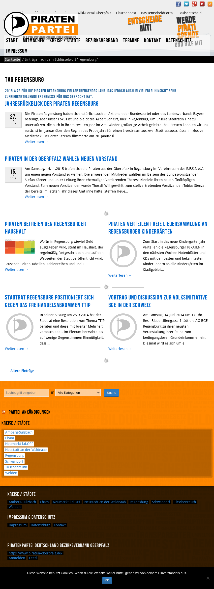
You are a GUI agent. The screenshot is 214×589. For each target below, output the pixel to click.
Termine (131, 41)
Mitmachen (34, 41)
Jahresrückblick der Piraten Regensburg (52, 103)
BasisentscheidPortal (157, 13)
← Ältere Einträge (20, 371)
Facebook (178, 4)
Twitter (186, 4)
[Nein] (207, 578)
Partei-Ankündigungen (30, 412)
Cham (9, 438)
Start (12, 41)
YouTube (202, 4)
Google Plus (194, 4)
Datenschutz (179, 41)
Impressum (17, 51)
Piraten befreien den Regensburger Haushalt (45, 228)
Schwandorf (14, 461)
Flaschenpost (126, 13)
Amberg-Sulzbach (18, 432)
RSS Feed (210, 4)
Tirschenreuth (16, 467)
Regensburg (14, 455)
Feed (33, 558)
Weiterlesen (36, 142)
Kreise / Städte (65, 41)
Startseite (12, 59)
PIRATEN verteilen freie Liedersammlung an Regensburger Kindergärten (158, 228)
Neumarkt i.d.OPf (19, 444)
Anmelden (17, 558)
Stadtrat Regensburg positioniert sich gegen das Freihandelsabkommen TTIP (49, 301)
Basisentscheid (190, 13)
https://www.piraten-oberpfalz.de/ (35, 553)
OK (107, 580)
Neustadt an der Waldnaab (26, 450)
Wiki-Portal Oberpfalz (94, 13)
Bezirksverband (102, 41)
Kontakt (152, 41)
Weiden (11, 473)
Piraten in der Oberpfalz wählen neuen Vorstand (61, 159)
